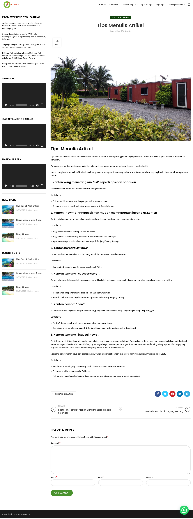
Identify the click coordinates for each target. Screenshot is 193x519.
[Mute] (37, 105)
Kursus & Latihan (120, 18)
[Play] (6, 105)
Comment (55, 443)
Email (101, 478)
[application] (24, 96)
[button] (184, 510)
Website (149, 478)
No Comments (32, 211)
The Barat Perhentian (27, 206)
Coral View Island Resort (29, 220)
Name (54, 478)
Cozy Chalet (23, 234)
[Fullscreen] (42, 105)
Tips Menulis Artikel (64, 394)
